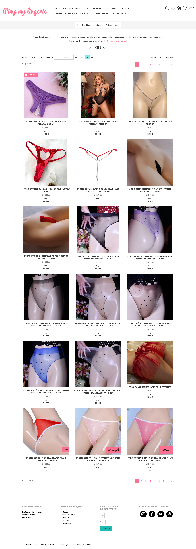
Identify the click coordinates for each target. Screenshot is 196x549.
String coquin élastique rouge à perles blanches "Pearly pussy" (98, 190)
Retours (64, 512)
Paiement (65, 517)
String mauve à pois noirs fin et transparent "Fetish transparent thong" (150, 257)
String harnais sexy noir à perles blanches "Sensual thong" (98, 122)
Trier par (49, 57)
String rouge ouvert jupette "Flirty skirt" (149, 387)
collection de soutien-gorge (114, 41)
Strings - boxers (112, 25)
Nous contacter (68, 523)
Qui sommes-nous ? (30, 544)
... (154, 64)
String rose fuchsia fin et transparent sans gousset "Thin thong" (150, 459)
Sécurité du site (28, 514)
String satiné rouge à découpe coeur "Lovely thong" (46, 190)
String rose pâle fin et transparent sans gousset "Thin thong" (98, 459)
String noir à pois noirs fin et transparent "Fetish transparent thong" (98, 257)
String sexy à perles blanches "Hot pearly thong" (150, 122)
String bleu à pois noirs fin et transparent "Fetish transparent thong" (46, 391)
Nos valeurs (27, 517)
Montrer (152, 57)
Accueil (80, 25)
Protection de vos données (34, 512)
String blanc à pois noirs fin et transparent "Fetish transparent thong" (98, 391)
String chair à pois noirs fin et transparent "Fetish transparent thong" (98, 324)
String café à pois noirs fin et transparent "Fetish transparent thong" (150, 324)
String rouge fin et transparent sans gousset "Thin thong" (46, 459)
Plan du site (87, 544)
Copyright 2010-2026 (47, 544)
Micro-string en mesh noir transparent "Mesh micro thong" (150, 190)
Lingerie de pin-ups (94, 25)
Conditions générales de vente (69, 544)
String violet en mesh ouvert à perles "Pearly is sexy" (46, 122)
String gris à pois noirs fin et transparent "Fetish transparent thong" (46, 324)
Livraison (65, 520)
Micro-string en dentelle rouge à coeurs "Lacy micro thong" (46, 257)
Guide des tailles (68, 514)
